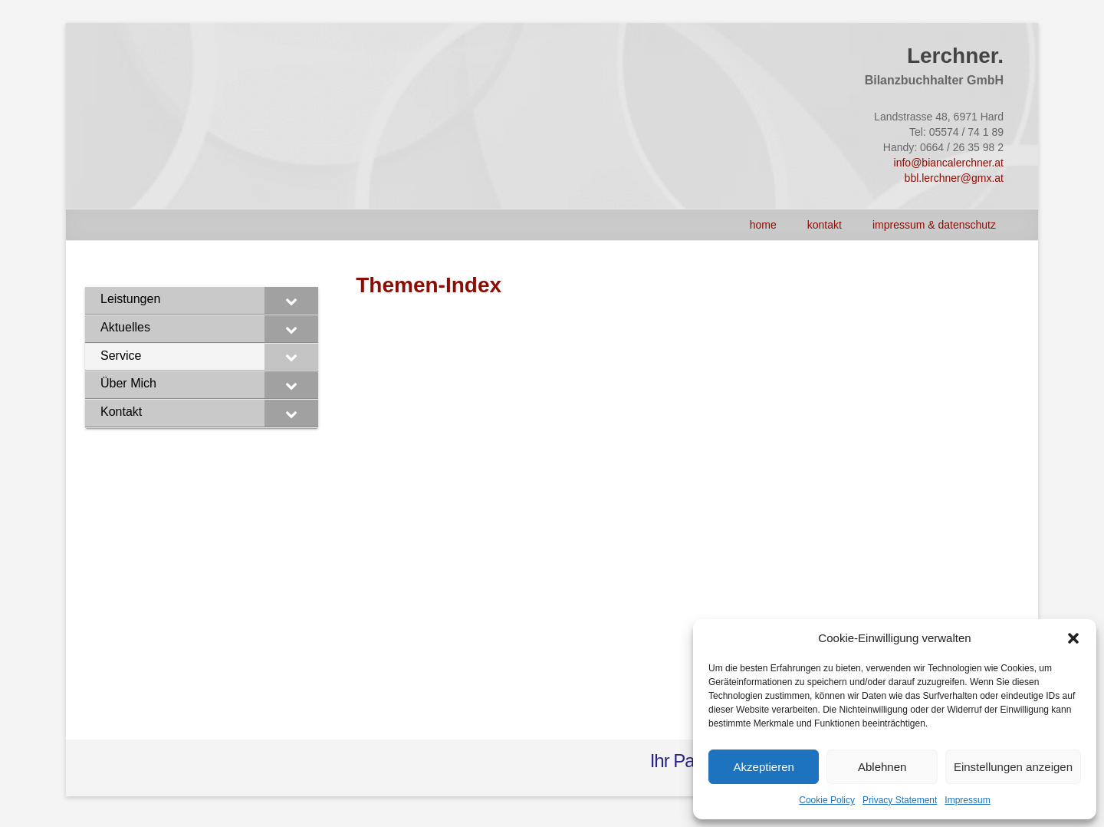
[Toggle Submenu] (291, 300)
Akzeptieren (764, 766)
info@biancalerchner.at (949, 163)
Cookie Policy (827, 800)
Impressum (967, 800)
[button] (1073, 638)
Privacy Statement (900, 800)
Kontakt (824, 225)
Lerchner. (955, 56)
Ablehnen (882, 766)
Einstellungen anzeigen (1013, 766)
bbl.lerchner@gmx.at (954, 178)
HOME (763, 225)
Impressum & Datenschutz (934, 225)
